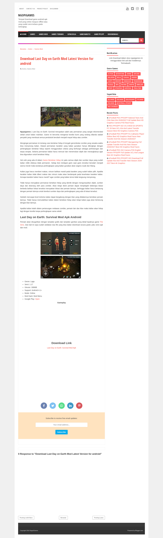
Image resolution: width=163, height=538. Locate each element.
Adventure (120, 74)
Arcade (137, 74)
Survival (127, 88)
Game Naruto (85, 34)
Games (32, 34)
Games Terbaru (58, 34)
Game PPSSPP (99, 34)
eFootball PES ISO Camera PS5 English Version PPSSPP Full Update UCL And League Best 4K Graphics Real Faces (125, 152)
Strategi (118, 88)
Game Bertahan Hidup (52, 160)
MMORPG (118, 81)
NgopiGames (26, 15)
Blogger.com (139, 530)
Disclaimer (54, 8)
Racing (124, 84)
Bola (119, 77)
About (21, 8)
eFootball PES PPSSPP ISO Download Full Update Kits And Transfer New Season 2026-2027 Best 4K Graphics (125, 160)
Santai (131, 84)
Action (24, 69)
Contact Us (30, 8)
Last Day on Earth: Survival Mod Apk (61, 348)
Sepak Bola (71, 34)
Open (37, 299)
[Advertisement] (61, 89)
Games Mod (43, 34)
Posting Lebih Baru (26, 517)
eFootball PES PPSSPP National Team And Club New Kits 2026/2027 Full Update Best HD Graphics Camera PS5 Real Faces (125, 120)
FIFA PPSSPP (130, 99)
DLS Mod (111, 99)
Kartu (110, 81)
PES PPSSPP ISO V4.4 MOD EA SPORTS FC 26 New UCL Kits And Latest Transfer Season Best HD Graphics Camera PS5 (125, 128)
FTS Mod (140, 99)
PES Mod (111, 103)
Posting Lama (98, 517)
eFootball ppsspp (124, 103)
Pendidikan (138, 81)
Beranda (63, 517)
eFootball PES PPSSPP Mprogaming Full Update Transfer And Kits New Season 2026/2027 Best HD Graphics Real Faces (124, 144)
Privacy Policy (42, 8)
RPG (117, 84)
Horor (134, 77)
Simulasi (140, 84)
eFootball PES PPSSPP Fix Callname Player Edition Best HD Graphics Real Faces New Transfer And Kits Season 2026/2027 (125, 136)
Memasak (127, 81)
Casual (126, 77)
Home (23, 34)
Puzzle (110, 84)
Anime (129, 74)
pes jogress (113, 106)
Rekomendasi (113, 34)
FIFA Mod (120, 99)
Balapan (111, 77)
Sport (110, 88)
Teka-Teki (137, 88)
